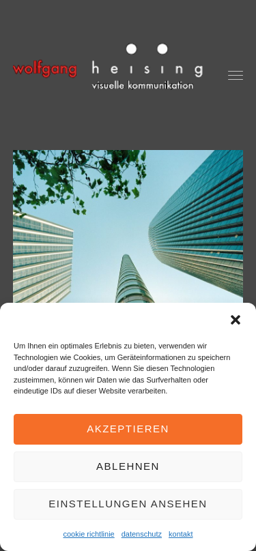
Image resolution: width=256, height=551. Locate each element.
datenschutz (142, 534)
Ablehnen (128, 466)
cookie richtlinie (89, 534)
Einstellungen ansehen (127, 503)
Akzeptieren (128, 428)
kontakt (181, 534)
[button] (235, 320)
